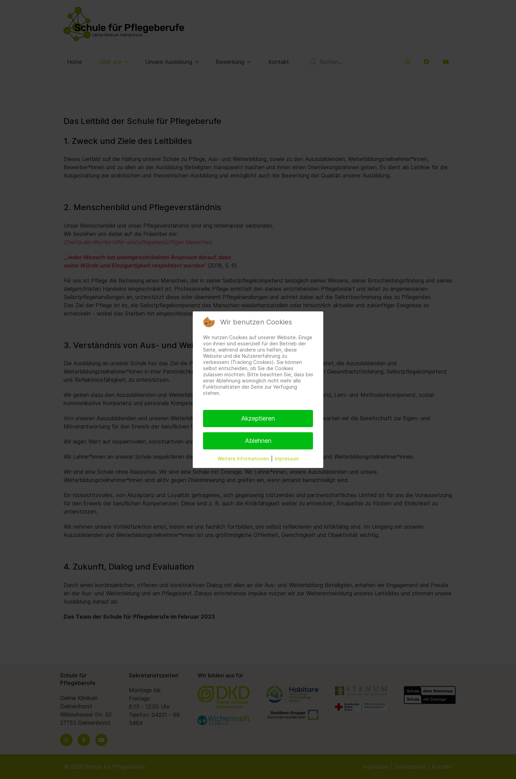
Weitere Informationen (243, 458)
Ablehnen (258, 440)
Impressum (287, 458)
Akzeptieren (258, 418)
